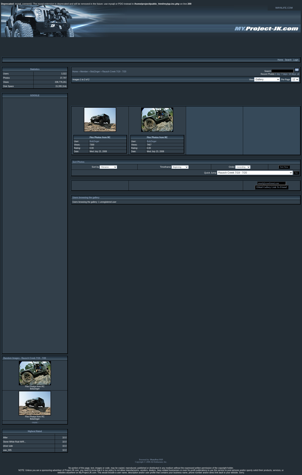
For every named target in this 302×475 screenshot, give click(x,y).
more (34, 422)
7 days (284, 74)
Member (84, 71)
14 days (292, 74)
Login (295, 60)
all (298, 74)
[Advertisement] (151, 46)
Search (288, 60)
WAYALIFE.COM (284, 7)
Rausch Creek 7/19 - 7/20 (114, 71)
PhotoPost (154, 459)
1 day (277, 74)
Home (280, 60)
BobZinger (95, 71)
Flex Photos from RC (100, 137)
